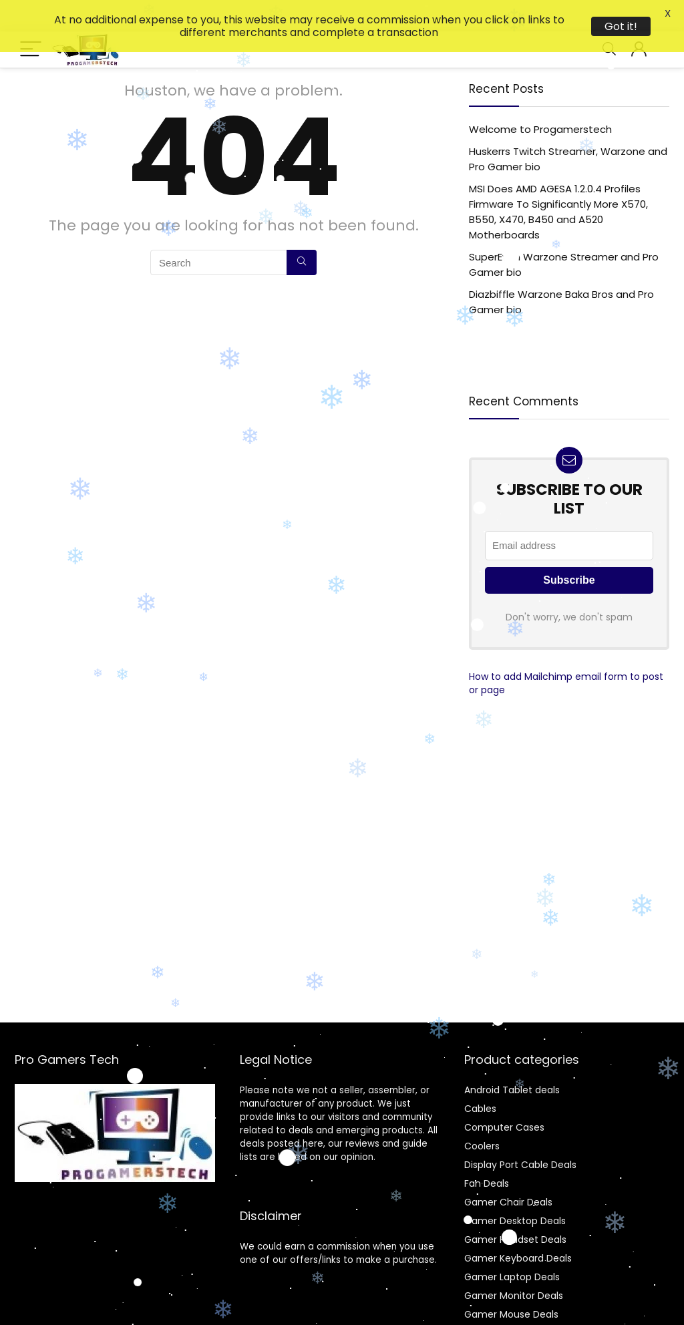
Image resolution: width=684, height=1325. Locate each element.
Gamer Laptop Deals (512, 1245)
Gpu (474, 1301)
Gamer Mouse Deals (511, 1283)
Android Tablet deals (512, 1058)
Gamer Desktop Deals (515, 1189)
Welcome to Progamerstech (540, 98)
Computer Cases (504, 1096)
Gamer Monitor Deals (513, 1264)
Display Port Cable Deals (520, 1133)
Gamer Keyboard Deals (518, 1227)
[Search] (302, 231)
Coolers (482, 1114)
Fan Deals (486, 1152)
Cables (480, 1077)
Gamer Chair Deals (508, 1170)
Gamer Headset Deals (515, 1208)
